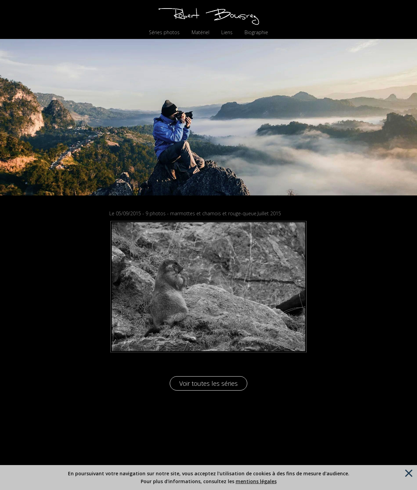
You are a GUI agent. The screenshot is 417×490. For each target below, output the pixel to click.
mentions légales (256, 481)
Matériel (200, 32)
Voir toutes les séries (208, 383)
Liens (227, 32)
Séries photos (164, 32)
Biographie (256, 32)
